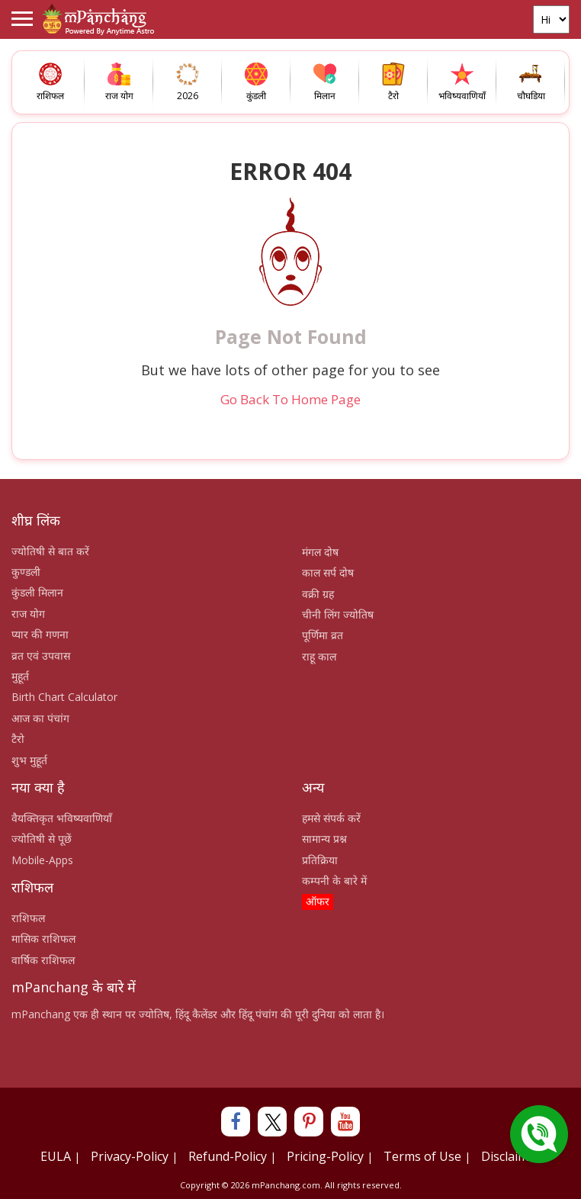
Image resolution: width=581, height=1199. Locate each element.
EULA (55, 1156)
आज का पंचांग (40, 718)
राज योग (28, 613)
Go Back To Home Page (290, 399)
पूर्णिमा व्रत (322, 635)
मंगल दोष (320, 552)
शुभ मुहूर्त (29, 760)
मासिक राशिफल (43, 938)
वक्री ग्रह (318, 594)
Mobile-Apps (42, 860)
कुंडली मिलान (37, 592)
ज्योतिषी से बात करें (50, 551)
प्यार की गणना (40, 634)
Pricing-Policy (325, 1156)
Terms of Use (422, 1156)
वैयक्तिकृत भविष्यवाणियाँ (61, 818)
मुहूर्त (20, 676)
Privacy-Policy (130, 1156)
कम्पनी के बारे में (334, 880)
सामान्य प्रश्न (324, 838)
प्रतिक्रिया (320, 860)
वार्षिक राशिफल (43, 960)
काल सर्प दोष (328, 572)
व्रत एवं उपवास (40, 655)
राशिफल (28, 918)
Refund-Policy (227, 1156)
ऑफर (317, 901)
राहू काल (319, 656)
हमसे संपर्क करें (331, 818)
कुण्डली (25, 571)
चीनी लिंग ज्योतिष (338, 614)
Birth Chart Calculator (64, 697)
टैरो (17, 738)
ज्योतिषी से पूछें (41, 838)
